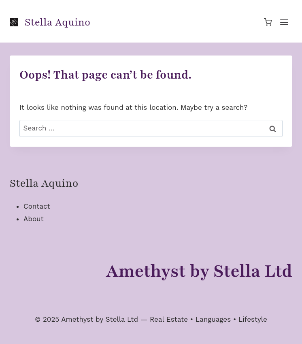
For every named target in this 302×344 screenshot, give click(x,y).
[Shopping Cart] (268, 22)
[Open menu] (284, 22)
